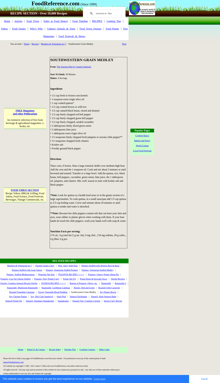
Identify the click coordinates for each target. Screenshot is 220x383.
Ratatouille (106, 283)
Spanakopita (63, 301)
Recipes (35, 44)
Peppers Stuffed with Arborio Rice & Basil (100, 266)
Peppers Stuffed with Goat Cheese (27, 270)
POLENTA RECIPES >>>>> (71, 274)
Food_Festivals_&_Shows (72, 36)
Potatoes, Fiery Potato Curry (46, 279)
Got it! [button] (204, 379)
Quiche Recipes (118, 279)
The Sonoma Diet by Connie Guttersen (74, 67)
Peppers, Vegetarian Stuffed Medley (98, 270)
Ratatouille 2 (120, 283)
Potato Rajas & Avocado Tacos (93, 279)
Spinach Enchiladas (78, 296)
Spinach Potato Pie (13, 301)
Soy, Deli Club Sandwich (42, 296)
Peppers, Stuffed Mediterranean (21, 274)
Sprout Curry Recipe (113, 301)
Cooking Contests (87, 349)
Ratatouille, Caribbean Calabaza (56, 288)
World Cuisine (142, 146)
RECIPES (97, 21)
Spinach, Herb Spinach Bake (103, 296)
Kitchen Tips (70, 349)
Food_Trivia (32, 21)
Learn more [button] (100, 378)
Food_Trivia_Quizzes (90, 28)
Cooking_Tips (114, 21)
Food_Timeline (80, 21)
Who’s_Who (36, 28)
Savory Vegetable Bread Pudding (52, 292)
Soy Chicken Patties (18, 296)
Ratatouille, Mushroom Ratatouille (22, 288)
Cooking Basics (142, 135)
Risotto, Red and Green (84, 288)
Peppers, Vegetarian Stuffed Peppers (62, 270)
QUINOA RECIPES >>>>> (53, 283)
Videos (4, 28)
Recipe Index (55, 349)
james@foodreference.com (13, 362)
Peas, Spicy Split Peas (68, 266)
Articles (18, 21)
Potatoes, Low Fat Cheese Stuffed (15, 279)
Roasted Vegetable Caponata (21, 292)
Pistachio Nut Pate (46, 274)
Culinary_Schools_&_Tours (61, 28)
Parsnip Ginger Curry (44, 266)
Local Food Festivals (142, 151)
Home (7, 21)
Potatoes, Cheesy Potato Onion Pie (103, 274)
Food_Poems (112, 28)
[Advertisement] (25, 76)
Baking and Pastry (142, 141)
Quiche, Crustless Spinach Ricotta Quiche (18, 283)
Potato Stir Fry (69, 279)
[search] (104, 13)
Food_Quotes (19, 28)
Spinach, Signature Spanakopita (40, 301)
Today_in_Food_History (55, 21)
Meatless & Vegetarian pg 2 (53, 44)
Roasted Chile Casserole (109, 288)
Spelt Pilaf (61, 296)
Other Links (104, 349)
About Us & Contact (36, 349)
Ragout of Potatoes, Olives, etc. (84, 283)
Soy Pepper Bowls (108, 292)
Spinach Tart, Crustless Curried (86, 301)
